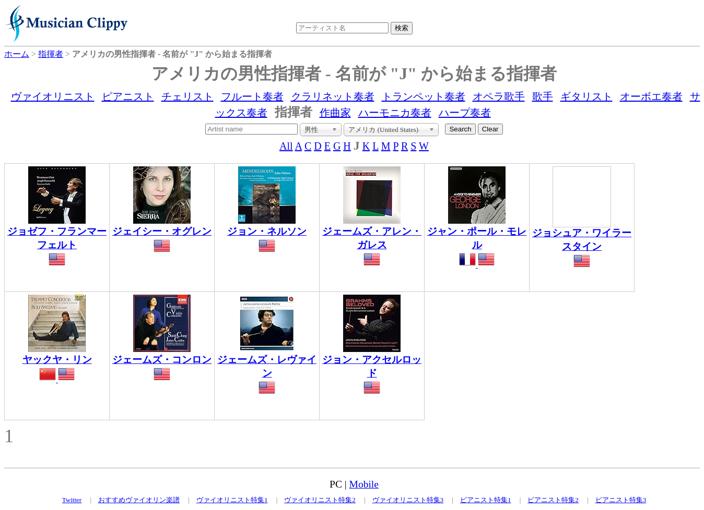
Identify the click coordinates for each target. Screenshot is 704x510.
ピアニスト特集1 (485, 500)
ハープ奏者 (465, 112)
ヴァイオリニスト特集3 (408, 500)
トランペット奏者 (423, 96)
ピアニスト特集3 (621, 500)
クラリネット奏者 (332, 96)
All (286, 146)
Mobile (364, 484)
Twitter (71, 500)
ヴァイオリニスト (53, 96)
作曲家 (335, 112)
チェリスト (187, 96)
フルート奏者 (252, 96)
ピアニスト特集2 (553, 500)
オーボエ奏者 (651, 96)
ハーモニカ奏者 (394, 112)
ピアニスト (128, 96)
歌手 (542, 96)
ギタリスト (586, 96)
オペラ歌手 (499, 96)
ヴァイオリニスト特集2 (320, 500)
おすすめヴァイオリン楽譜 (139, 500)
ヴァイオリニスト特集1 (232, 500)
